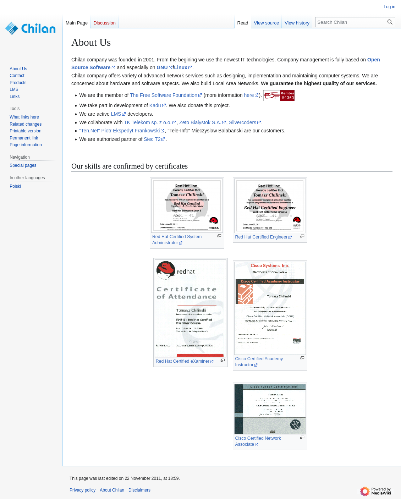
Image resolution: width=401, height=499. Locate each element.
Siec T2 (152, 139)
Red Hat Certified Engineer (261, 237)
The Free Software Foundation (163, 95)
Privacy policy (82, 490)
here (249, 95)
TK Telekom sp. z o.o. (147, 122)
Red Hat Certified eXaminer (182, 361)
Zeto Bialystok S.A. (200, 122)
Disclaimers (139, 490)
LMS (116, 114)
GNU (161, 67)
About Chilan (112, 490)
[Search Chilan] (355, 22)
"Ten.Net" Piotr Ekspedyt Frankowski (119, 130)
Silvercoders (242, 122)
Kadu (155, 105)
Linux (180, 67)
